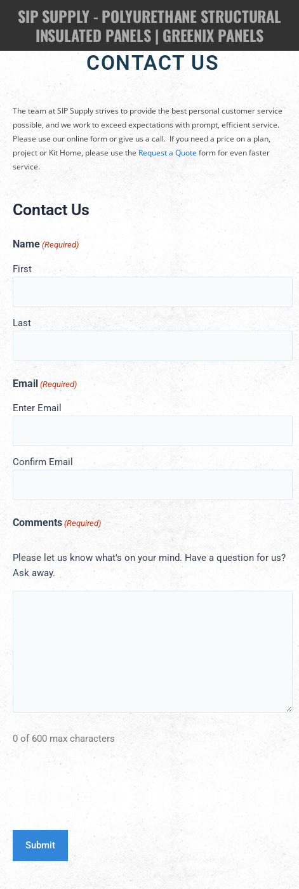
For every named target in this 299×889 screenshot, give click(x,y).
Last (22, 323)
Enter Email (37, 408)
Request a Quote (167, 152)
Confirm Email (43, 462)
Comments (57, 523)
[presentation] (109, 791)
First (22, 269)
